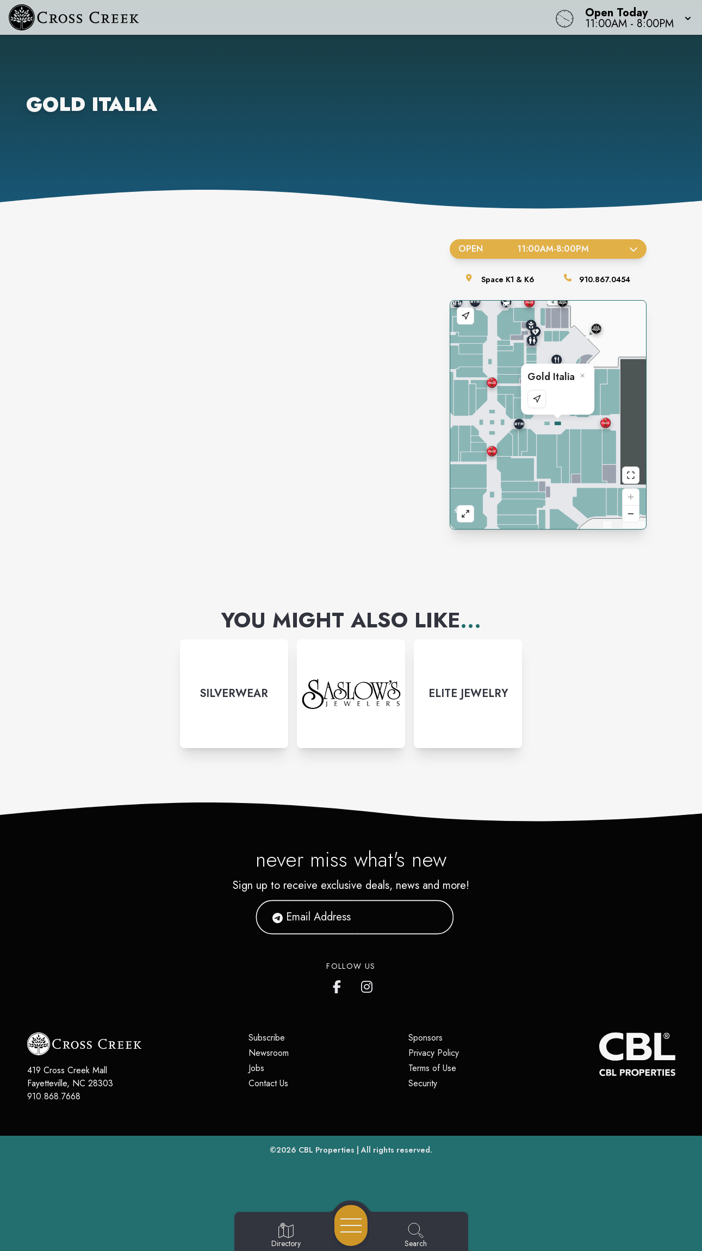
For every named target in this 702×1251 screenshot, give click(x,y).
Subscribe (267, 1037)
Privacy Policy (433, 1053)
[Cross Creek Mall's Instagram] (367, 984)
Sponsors (425, 1037)
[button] (634, 17)
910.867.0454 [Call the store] (604, 279)
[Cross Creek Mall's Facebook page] (339, 984)
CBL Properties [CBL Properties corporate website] (327, 1149)
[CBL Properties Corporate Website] (599, 1054)
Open (548, 248)
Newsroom (269, 1053)
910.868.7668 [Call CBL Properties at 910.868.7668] (53, 1096)
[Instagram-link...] (234, 693)
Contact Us (268, 1083)
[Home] (265, 17)
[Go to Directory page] (286, 1236)
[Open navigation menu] (351, 1225)
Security (422, 1083)
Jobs (256, 1068)
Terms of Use (432, 1068)
